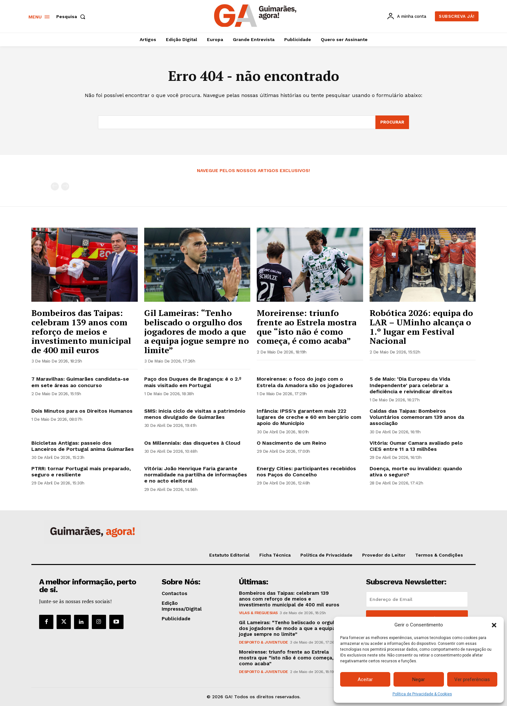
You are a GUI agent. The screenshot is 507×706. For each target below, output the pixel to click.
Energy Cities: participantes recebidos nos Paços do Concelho (306, 471)
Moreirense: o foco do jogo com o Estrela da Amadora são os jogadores (305, 382)
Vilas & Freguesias (258, 613)
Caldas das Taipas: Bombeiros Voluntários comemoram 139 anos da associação (417, 417)
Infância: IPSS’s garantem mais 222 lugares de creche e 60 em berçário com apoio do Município (309, 417)
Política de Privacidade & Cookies (422, 694)
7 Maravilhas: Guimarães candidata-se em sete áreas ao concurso (80, 382)
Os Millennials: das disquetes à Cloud (192, 443)
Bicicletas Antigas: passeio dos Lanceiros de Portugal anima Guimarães (82, 446)
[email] (417, 599)
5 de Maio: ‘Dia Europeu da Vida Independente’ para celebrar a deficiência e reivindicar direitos (411, 385)
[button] (494, 625)
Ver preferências (472, 679)
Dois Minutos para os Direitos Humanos (82, 411)
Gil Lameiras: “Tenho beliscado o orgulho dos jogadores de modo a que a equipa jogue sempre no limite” (196, 331)
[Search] (392, 122)
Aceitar (365, 679)
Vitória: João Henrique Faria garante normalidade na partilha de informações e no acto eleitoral (195, 474)
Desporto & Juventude (263, 642)
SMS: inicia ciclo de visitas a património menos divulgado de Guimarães (194, 414)
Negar (418, 679)
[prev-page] (55, 186)
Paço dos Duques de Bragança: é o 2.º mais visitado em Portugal (192, 382)
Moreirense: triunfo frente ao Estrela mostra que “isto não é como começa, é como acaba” (306, 326)
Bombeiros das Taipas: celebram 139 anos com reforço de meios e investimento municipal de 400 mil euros (81, 331)
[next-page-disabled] (65, 186)
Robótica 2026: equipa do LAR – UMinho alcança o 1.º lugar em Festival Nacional (421, 326)
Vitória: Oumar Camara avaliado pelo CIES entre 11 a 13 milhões (416, 446)
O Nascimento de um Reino (291, 443)
